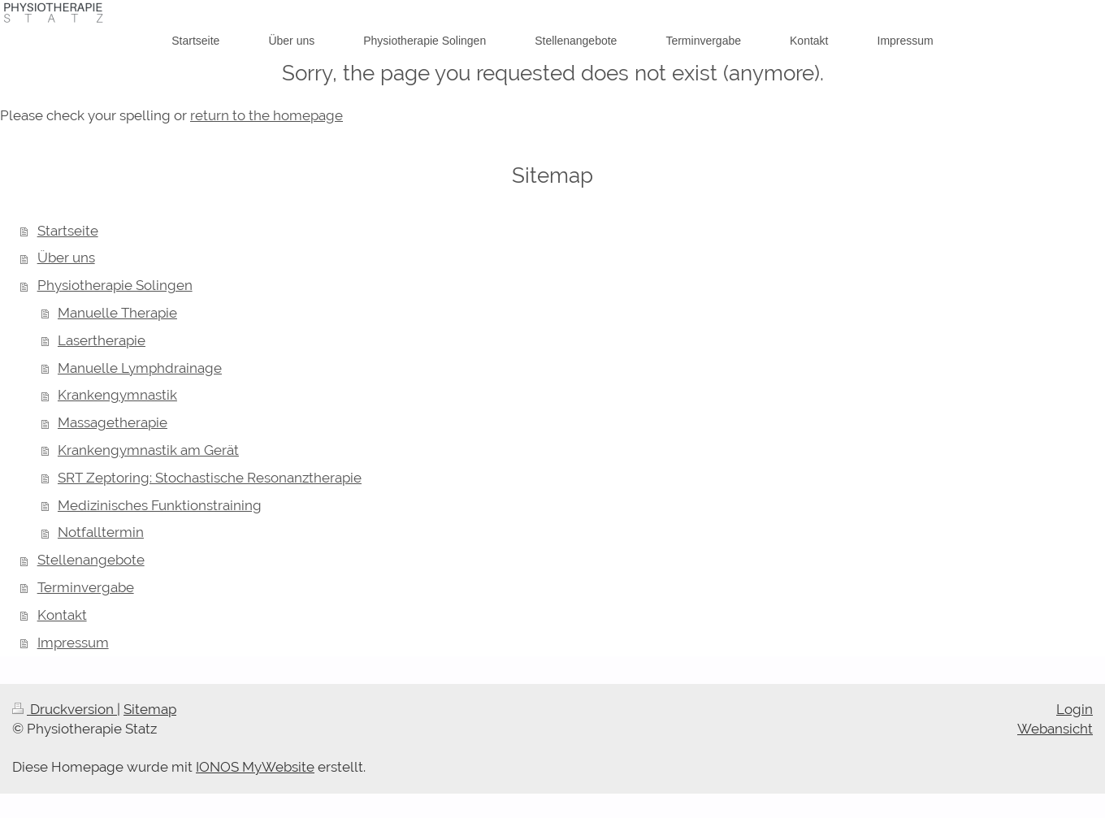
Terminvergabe (85, 587)
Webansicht (1055, 729)
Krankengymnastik (117, 395)
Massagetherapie (112, 422)
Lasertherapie (101, 340)
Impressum (73, 642)
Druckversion (64, 709)
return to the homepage (266, 115)
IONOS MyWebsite (255, 767)
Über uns (66, 257)
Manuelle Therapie (117, 313)
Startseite (67, 231)
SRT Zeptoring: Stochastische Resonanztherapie (210, 478)
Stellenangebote (91, 560)
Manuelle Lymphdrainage (140, 368)
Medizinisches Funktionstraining (160, 505)
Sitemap (150, 709)
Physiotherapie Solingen (115, 285)
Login (1074, 709)
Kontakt (62, 615)
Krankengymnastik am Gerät (148, 450)
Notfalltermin (101, 532)
